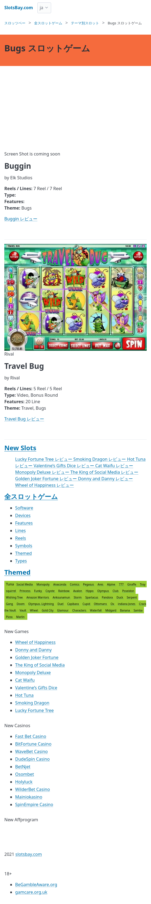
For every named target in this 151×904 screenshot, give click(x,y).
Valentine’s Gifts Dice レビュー (64, 466)
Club (116, 591)
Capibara (73, 604)
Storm (78, 597)
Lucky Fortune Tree (34, 710)
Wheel (34, 610)
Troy (142, 584)
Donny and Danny (33, 650)
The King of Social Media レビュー (104, 472)
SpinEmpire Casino (34, 804)
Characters (79, 610)
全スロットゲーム (31, 496)
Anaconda (60, 584)
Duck (120, 597)
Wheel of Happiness (35, 642)
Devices (23, 515)
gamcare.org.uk (31, 892)
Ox (112, 604)
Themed (23, 553)
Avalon (78, 591)
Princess (25, 591)
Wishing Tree (15, 597)
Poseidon (128, 591)
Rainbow (64, 591)
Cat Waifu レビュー (114, 466)
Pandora (107, 597)
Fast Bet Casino (30, 736)
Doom (21, 604)
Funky (38, 591)
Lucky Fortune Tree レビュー (44, 459)
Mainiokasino (28, 797)
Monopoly (43, 584)
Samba (138, 610)
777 (121, 584)
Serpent (132, 597)
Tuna (75, 601)
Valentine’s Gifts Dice (36, 688)
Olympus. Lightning (41, 604)
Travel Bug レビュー (24, 419)
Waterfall (96, 610)
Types (21, 561)
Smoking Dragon (32, 703)
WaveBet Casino (31, 751)
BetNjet (22, 767)
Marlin (20, 617)
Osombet (24, 774)
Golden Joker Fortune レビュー (46, 479)
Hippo (90, 591)
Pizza (9, 617)
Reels (20, 538)
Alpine (111, 584)
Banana (125, 610)
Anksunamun (62, 597)
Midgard (111, 610)
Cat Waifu (25, 680)
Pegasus (89, 584)
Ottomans (101, 604)
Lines (20, 531)
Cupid (87, 604)
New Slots (20, 447)
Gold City (48, 610)
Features (24, 523)
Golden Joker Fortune (36, 657)
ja (41, 8)
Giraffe (132, 584)
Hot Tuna (24, 695)
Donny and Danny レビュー (105, 479)
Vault (23, 610)
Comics (75, 584)
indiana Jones (127, 604)
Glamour (63, 610)
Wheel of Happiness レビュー (44, 485)
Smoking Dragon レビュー (100, 459)
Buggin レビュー (20, 219)
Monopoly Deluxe (33, 672)
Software (24, 508)
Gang (10, 604)
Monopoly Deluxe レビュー (42, 472)
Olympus (103, 591)
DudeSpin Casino (32, 759)
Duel (61, 604)
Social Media (25, 584)
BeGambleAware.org (36, 885)
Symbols (23, 546)
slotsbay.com (28, 854)
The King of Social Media (40, 665)
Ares (101, 584)
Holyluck (23, 782)
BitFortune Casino (33, 744)
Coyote (50, 591)
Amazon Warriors (38, 597)
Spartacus (92, 597)
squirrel (11, 591)
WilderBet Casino (32, 789)
